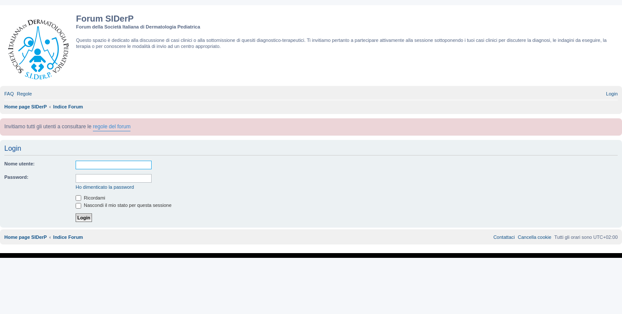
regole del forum (111, 127)
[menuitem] (9, 94)
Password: (16, 177)
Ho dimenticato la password (105, 187)
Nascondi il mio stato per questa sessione (123, 205)
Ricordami (90, 197)
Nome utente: (19, 163)
